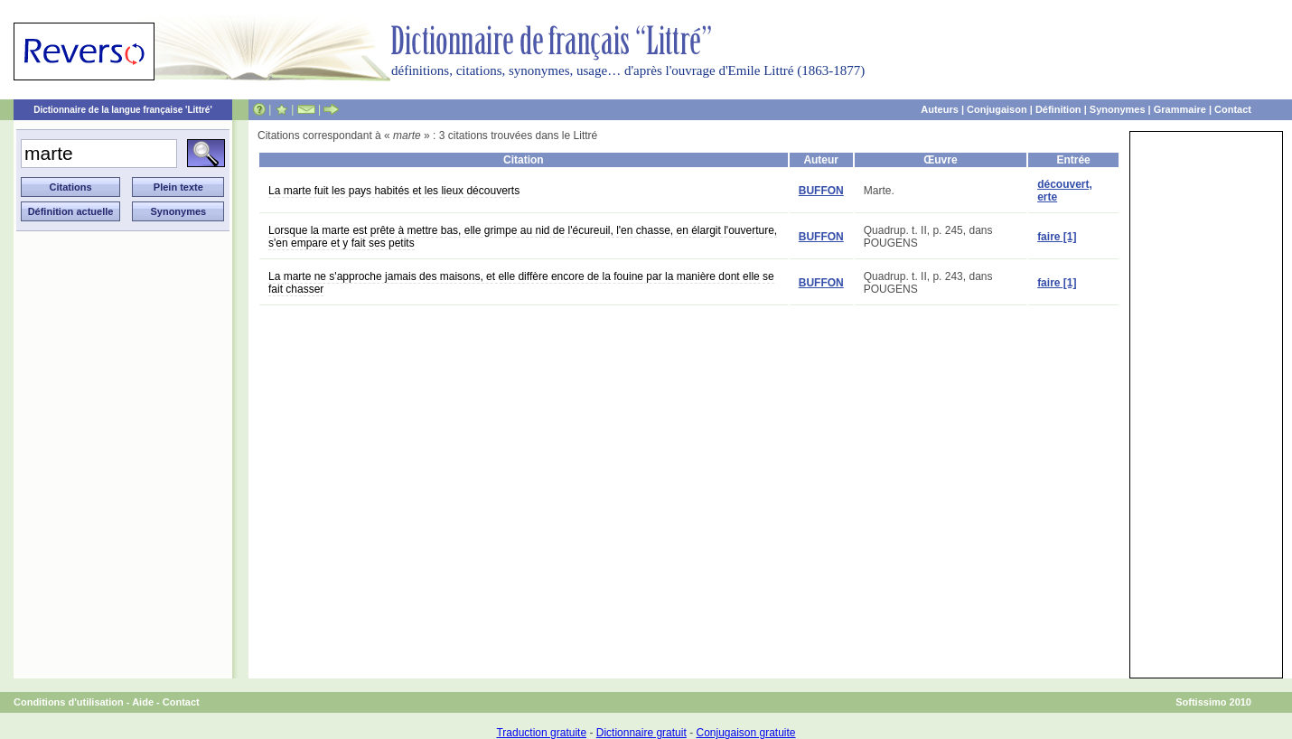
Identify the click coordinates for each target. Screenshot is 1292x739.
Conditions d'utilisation (69, 702)
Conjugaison (997, 109)
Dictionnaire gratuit (641, 732)
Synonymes (1118, 109)
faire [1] (1056, 236)
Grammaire (1180, 109)
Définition (1058, 109)
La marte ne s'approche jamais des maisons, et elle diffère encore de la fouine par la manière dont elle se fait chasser (521, 282)
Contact (1232, 109)
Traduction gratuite (541, 732)
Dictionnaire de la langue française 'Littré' (122, 110)
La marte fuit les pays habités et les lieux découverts (394, 190)
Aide (143, 702)
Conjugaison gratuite (745, 732)
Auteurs (940, 109)
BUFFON (821, 190)
